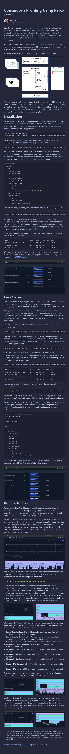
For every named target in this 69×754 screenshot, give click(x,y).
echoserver (8, 129)
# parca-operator (36, 744)
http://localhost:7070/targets (15, 257)
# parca (25, 744)
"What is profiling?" (31, 38)
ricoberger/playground (31, 143)
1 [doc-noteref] (32, 156)
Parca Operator (20, 304)
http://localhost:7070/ (23, 515)
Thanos (42, 732)
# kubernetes (50, 744)
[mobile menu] (65, 3)
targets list (21, 460)
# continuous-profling (12, 744)
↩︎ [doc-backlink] (12, 739)
